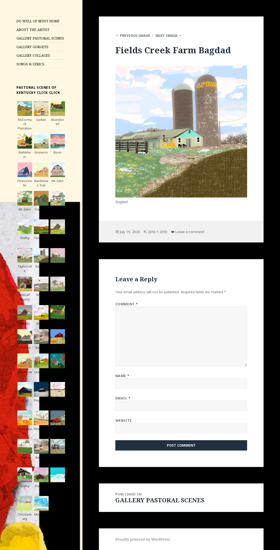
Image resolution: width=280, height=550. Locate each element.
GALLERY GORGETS (32, 46)
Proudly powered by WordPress (142, 539)
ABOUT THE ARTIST (33, 29)
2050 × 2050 (157, 231)
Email (123, 398)
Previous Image (135, 35)
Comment (126, 304)
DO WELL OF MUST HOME (38, 21)
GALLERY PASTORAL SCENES (40, 38)
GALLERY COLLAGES (33, 55)
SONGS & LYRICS (30, 64)
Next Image (167, 35)
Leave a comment (189, 231)
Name (122, 375)
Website (123, 420)
